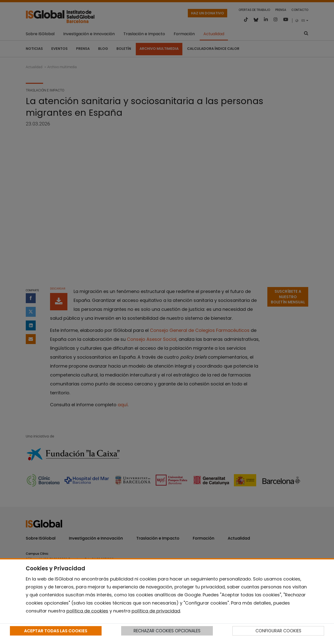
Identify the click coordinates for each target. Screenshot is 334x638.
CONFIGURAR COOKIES (278, 631)
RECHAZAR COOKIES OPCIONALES (167, 631)
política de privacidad (156, 611)
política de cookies (87, 611)
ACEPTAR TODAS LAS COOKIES (55, 631)
